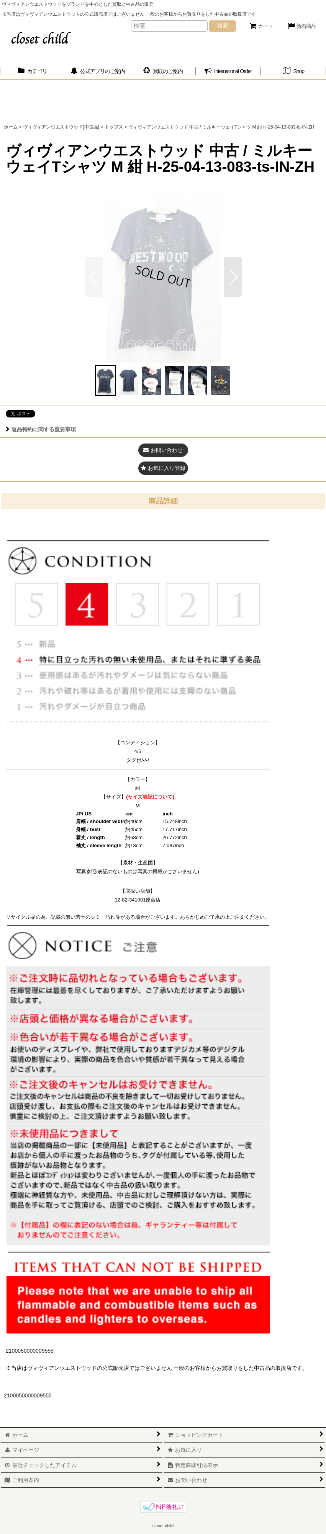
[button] (233, 277)
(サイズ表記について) (150, 797)
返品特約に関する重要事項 (41, 429)
